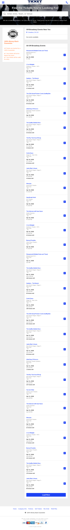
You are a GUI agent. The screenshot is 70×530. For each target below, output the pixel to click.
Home (15, 509)
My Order (46, 509)
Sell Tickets (38, 509)
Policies (30, 509)
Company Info (22, 509)
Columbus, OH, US (32, 32)
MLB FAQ (54, 509)
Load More (46, 495)
